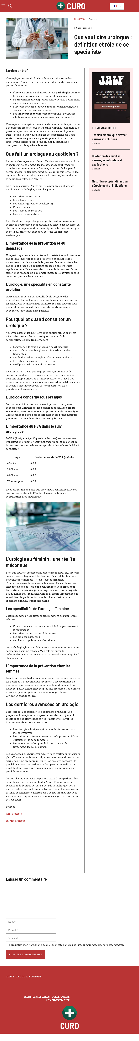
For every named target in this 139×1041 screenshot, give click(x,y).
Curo (76, 6)
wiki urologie (14, 813)
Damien (93, 19)
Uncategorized (83, 28)
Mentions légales (37, 996)
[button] (10, 6)
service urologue (15, 820)
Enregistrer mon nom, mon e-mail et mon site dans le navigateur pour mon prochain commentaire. (67, 944)
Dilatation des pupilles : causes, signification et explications (107, 160)
